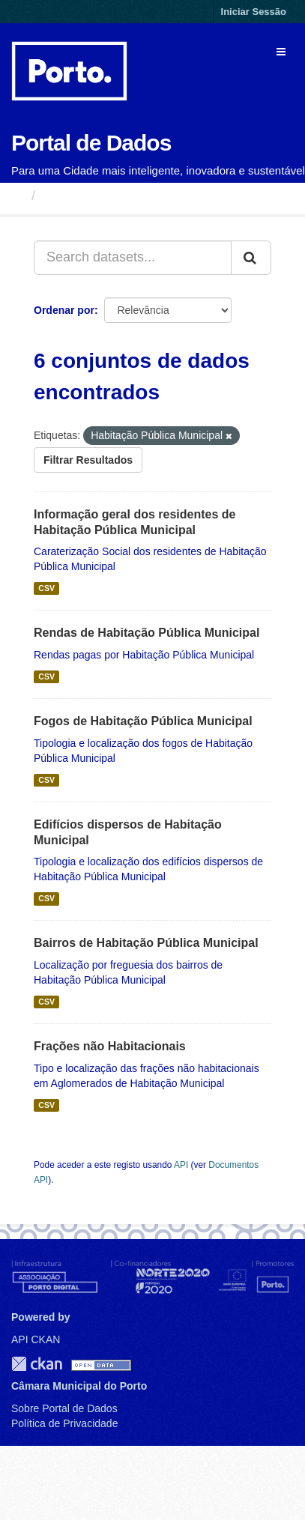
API (181, 1165)
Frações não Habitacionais (110, 1046)
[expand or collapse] (281, 52)
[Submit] (251, 257)
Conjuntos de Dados (108, 195)
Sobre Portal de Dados (64, 1408)
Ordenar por (64, 310)
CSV (46, 588)
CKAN (36, 1364)
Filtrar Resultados (88, 460)
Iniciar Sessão (253, 11)
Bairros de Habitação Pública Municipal (146, 942)
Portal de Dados (91, 142)
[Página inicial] (17, 195)
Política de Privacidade (64, 1423)
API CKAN (35, 1339)
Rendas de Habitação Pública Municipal (146, 632)
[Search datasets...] (133, 257)
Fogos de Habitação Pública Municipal (143, 721)
